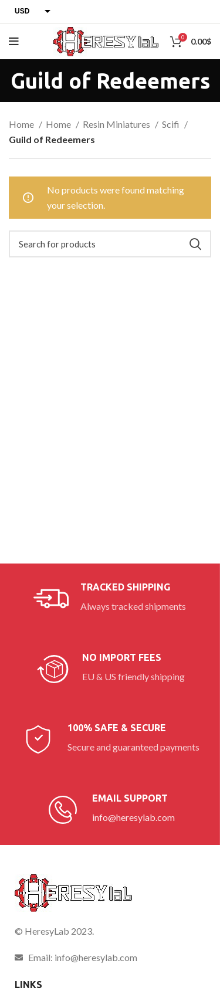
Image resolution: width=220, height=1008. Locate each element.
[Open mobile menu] (14, 41)
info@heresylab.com (133, 817)
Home (22, 124)
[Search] (110, 243)
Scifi (171, 124)
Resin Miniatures (117, 124)
